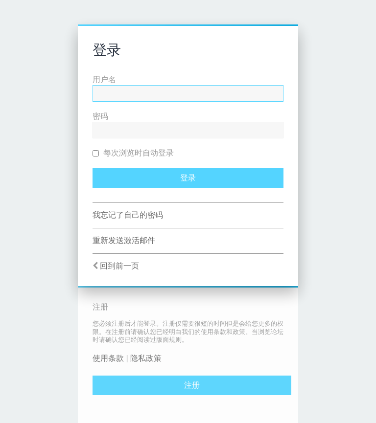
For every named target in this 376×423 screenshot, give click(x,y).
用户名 (104, 79)
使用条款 (108, 358)
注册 (192, 385)
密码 (100, 116)
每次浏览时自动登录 (133, 153)
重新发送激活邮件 (124, 240)
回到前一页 (119, 266)
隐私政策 (146, 358)
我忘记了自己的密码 (128, 215)
